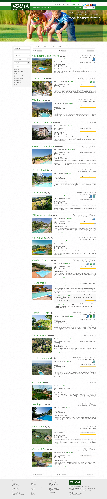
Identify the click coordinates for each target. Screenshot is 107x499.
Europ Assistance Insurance (18, 494)
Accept (68, 1)
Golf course (18, 82)
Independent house (19, 71)
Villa (16, 73)
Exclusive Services (16, 493)
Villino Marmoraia (41, 215)
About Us (14, 483)
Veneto (32, 483)
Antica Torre (39, 78)
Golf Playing (51, 487)
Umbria (32, 489)
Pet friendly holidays (53, 484)
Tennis (16, 84)
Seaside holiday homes (54, 489)
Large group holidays (53, 488)
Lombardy (33, 488)
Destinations (34, 480)
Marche (32, 493)
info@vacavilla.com (75, 4)
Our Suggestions (53, 480)
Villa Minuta (38, 99)
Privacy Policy (15, 487)
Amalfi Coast (40, 7)
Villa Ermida (38, 192)
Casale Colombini (41, 357)
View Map (66, 59)
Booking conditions (16, 485)
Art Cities (51, 483)
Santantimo (38, 426)
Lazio (32, 492)
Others (50, 7)
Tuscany (34, 7)
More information (75, 1)
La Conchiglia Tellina (63, 304)
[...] (63, 72)
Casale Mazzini (40, 170)
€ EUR (75, 7)
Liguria (32, 491)
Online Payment (15, 489)
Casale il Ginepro (41, 260)
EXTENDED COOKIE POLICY (17, 496)
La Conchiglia (39, 282)
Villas (45, 7)
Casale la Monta (40, 312)
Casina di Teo (39, 449)
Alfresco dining (52, 482)
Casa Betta (38, 382)
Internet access (18, 77)
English (80, 7)
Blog (13, 491)
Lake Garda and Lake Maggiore (37, 487)
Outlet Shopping (52, 492)
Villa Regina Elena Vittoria (45, 55)
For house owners (16, 492)
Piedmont (33, 494)
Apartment (17, 69)
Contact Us (14, 482)
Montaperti (38, 404)
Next (64, 50)
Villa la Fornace (40, 335)
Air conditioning (19, 75)
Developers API (15, 484)
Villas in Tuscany (52, 491)
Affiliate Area (15, 488)
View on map (91, 50)
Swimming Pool (19, 78)
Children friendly (52, 485)
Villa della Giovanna (42, 122)
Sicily (32, 485)
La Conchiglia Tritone (64, 295)
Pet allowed (18, 80)
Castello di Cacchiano (43, 146)
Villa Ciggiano (39, 237)
